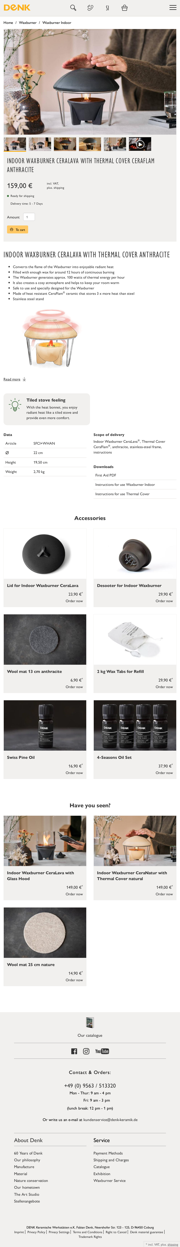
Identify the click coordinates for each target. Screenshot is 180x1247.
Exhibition (102, 1173)
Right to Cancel (116, 1231)
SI (107, 8)
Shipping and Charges (111, 1159)
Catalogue (102, 1166)
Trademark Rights (90, 1236)
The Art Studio (26, 1194)
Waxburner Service (110, 1180)
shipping (59, 187)
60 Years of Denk (28, 1153)
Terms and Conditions (87, 1231)
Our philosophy (27, 1159)
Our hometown (27, 1187)
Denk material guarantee (146, 1231)
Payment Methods (108, 1153)
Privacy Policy (36, 1231)
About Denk (28, 1140)
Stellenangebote (27, 1201)
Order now (74, 600)
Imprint (19, 1231)
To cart (17, 229)
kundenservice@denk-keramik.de (110, 1119)
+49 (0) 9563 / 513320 (90, 1085)
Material (20, 1173)
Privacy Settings (59, 1231)
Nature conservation (31, 1180)
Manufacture (24, 1166)
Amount (13, 217)
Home (8, 22)
